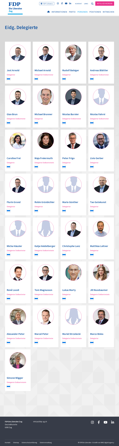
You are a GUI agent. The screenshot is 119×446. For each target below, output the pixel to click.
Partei (72, 11)
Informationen (59, 11)
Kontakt (78, 4)
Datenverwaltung (46, 442)
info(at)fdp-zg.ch (40, 421)
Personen (82, 11)
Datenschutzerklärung (29, 442)
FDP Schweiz (48, 4)
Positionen (95, 11)
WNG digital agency (107, 442)
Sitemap (16, 442)
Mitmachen (108, 11)
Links (86, 4)
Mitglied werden (104, 3)
